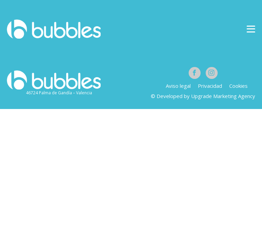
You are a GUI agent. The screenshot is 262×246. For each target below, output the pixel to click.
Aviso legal (178, 85)
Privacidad (210, 85)
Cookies (238, 85)
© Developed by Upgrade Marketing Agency (203, 96)
